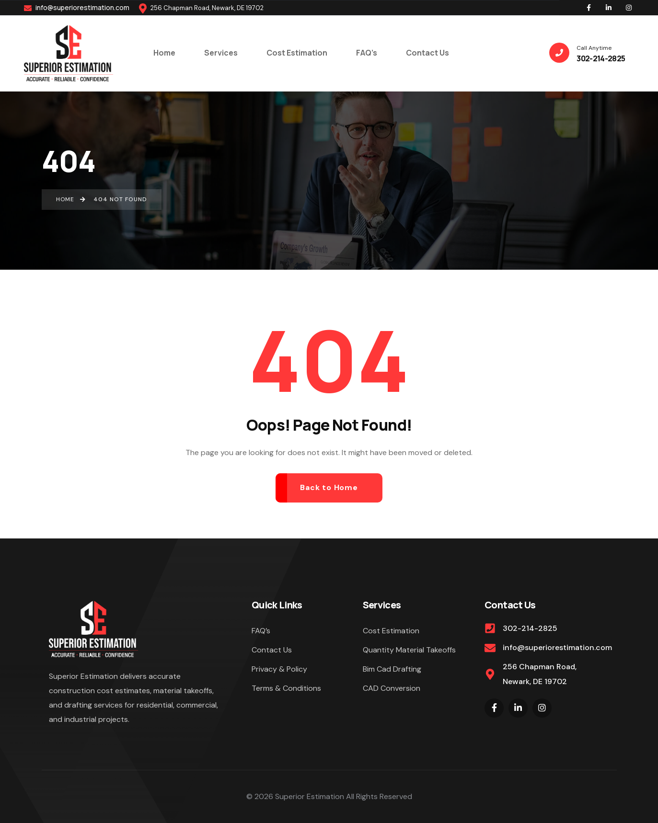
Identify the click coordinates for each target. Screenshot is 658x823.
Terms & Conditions (286, 688)
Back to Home (329, 487)
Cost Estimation (391, 631)
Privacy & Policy (279, 669)
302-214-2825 (530, 628)
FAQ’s (261, 631)
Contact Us (272, 650)
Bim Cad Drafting (392, 669)
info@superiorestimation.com (76, 7)
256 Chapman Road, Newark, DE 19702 (540, 674)
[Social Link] (588, 7)
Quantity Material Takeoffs (409, 650)
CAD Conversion (391, 688)
